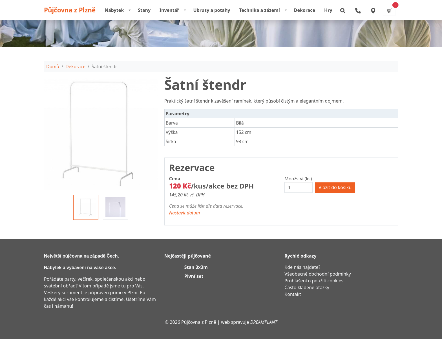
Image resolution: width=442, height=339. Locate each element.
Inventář (169, 10)
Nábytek (114, 10)
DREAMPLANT (263, 322)
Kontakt (292, 294)
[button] (342, 10)
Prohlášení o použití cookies (313, 281)
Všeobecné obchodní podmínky (317, 274)
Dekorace (304, 10)
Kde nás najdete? (302, 267)
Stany (144, 10)
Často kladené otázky (306, 287)
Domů (52, 66)
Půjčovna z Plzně (70, 10)
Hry (328, 10)
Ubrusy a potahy (211, 10)
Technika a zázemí (259, 10)
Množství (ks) (298, 179)
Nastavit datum (184, 213)
